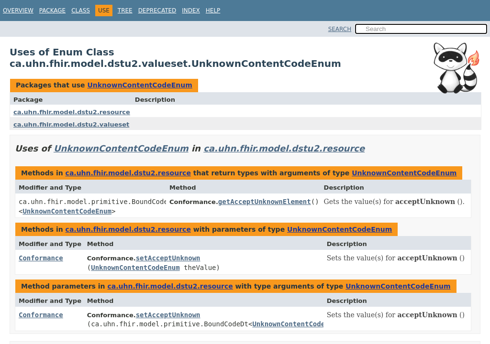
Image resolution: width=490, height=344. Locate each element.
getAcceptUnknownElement (264, 201)
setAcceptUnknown (168, 258)
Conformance (41, 258)
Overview (18, 10)
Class (80, 10)
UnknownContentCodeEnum (139, 85)
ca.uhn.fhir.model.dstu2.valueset (71, 124)
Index (191, 10)
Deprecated (157, 10)
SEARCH (340, 29)
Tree (125, 10)
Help (213, 10)
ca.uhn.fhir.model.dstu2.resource (71, 112)
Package (52, 10)
